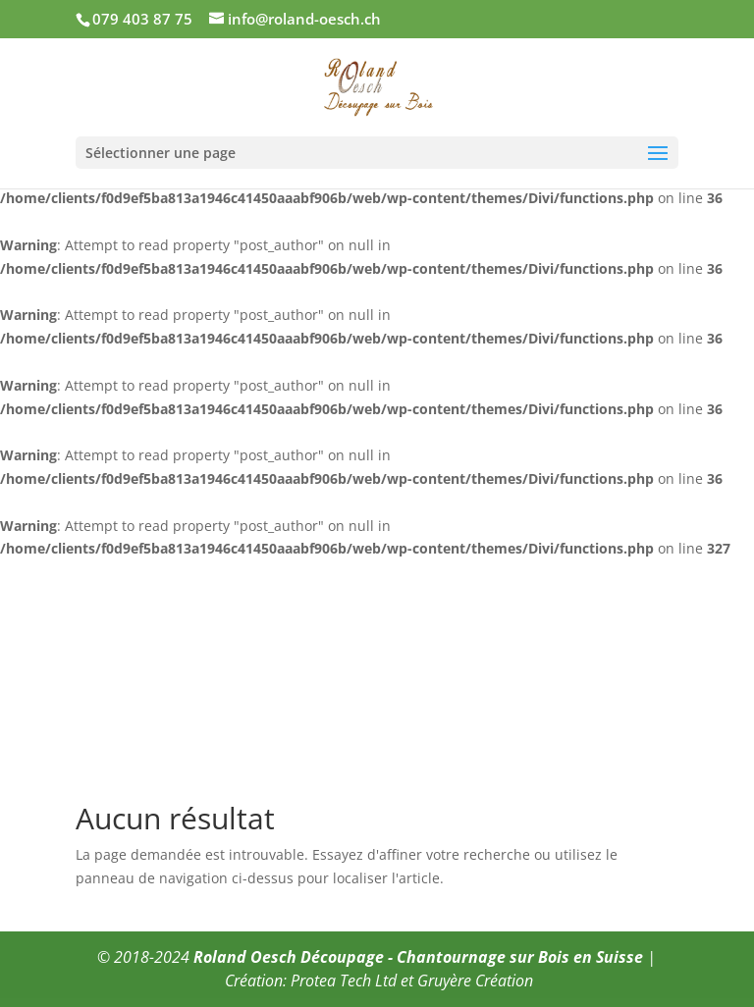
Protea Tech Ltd (344, 980)
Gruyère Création (475, 980)
